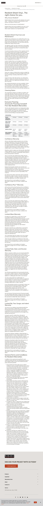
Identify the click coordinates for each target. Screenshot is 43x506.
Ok (35, 502)
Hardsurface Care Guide (16, 8)
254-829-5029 (37, 2)
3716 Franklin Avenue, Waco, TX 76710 (11, 490)
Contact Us (21, 484)
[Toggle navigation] (41, 3)
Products (21, 474)
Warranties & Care (21, 479)
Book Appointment (11, 466)
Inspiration (21, 476)
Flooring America (7, 8)
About (21, 482)
